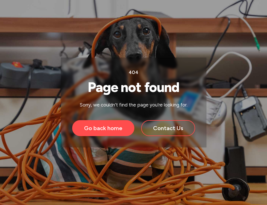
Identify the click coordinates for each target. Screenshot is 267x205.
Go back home (103, 128)
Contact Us (168, 128)
